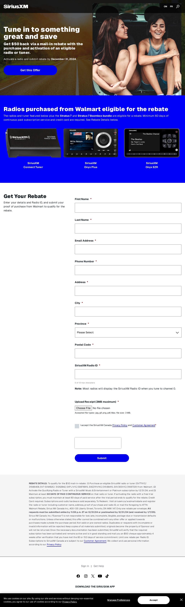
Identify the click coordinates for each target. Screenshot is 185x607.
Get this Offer (30, 70)
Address (81, 282)
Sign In (85, 566)
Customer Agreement (143, 425)
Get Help (99, 566)
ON (165, 6)
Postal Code (84, 344)
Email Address (85, 240)
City (79, 303)
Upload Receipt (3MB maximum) (97, 401)
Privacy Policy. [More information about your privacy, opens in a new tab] (69, 601)
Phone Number (86, 261)
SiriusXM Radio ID (87, 365)
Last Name (83, 219)
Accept (154, 600)
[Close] (181, 599)
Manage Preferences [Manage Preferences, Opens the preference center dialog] (118, 600)
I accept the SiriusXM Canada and (118, 425)
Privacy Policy (119, 425)
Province (82, 323)
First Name (83, 199)
